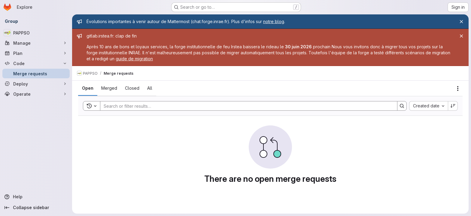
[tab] (87, 88)
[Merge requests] (36, 73)
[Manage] (36, 43)
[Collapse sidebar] (36, 207)
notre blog (273, 21)
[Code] (36, 63)
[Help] (36, 197)
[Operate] (36, 94)
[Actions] (458, 88)
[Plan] (36, 53)
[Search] (246, 106)
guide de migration (134, 58)
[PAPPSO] (36, 33)
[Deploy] (36, 83)
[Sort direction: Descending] (453, 106)
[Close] (461, 21)
